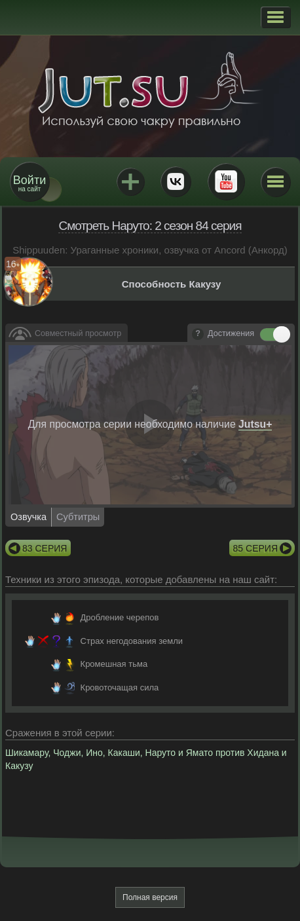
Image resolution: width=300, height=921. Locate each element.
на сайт (29, 183)
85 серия (255, 548)
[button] (275, 17)
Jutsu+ (130, 181)
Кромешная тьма (114, 664)
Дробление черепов (120, 617)
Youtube (226, 181)
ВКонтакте (175, 181)
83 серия (44, 548)
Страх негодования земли (132, 641)
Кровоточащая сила (120, 687)
